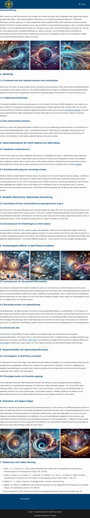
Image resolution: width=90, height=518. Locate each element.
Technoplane (24, 499)
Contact (30, 512)
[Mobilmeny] (82, 4)
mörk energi (32, 340)
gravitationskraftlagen (73, 110)
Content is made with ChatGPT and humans (48, 512)
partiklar (78, 164)
